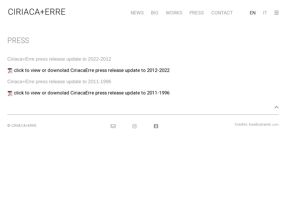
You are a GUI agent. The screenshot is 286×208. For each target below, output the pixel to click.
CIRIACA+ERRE (36, 12)
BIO (155, 13)
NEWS (137, 13)
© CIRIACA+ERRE (22, 125)
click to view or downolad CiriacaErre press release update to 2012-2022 (92, 70)
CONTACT (222, 13)
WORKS (174, 13)
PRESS (197, 13)
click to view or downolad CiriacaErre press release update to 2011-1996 (92, 93)
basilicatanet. (264, 124)
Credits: (241, 124)
